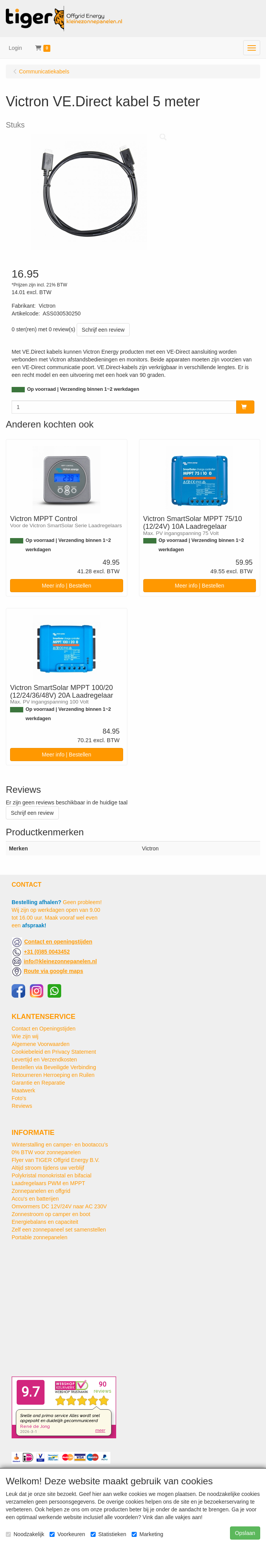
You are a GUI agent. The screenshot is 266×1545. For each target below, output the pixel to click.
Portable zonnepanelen (39, 1237)
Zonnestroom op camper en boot (51, 1214)
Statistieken (108, 1534)
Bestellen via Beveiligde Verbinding (54, 1067)
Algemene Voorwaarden (40, 1044)
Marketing (147, 1534)
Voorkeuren (67, 1534)
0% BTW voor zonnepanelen (46, 1152)
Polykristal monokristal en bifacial (51, 1175)
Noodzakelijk (25, 1534)
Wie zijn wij (25, 1036)
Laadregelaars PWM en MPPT (48, 1183)
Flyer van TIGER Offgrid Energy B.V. (56, 1160)
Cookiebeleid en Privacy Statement (54, 1052)
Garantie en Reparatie (38, 1083)
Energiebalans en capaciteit (45, 1222)
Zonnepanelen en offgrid (41, 1191)
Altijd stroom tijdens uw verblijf (48, 1168)
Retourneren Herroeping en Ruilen (53, 1075)
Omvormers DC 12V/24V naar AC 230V (59, 1206)
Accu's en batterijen (35, 1199)
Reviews (22, 1106)
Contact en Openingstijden (44, 1028)
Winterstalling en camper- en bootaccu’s (60, 1144)
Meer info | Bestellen (66, 586)
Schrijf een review (103, 330)
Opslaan (245, 1533)
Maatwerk (23, 1090)
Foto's (19, 1098)
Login (15, 48)
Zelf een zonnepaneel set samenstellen (59, 1229)
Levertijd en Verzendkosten (44, 1059)
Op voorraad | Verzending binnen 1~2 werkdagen (83, 389)
